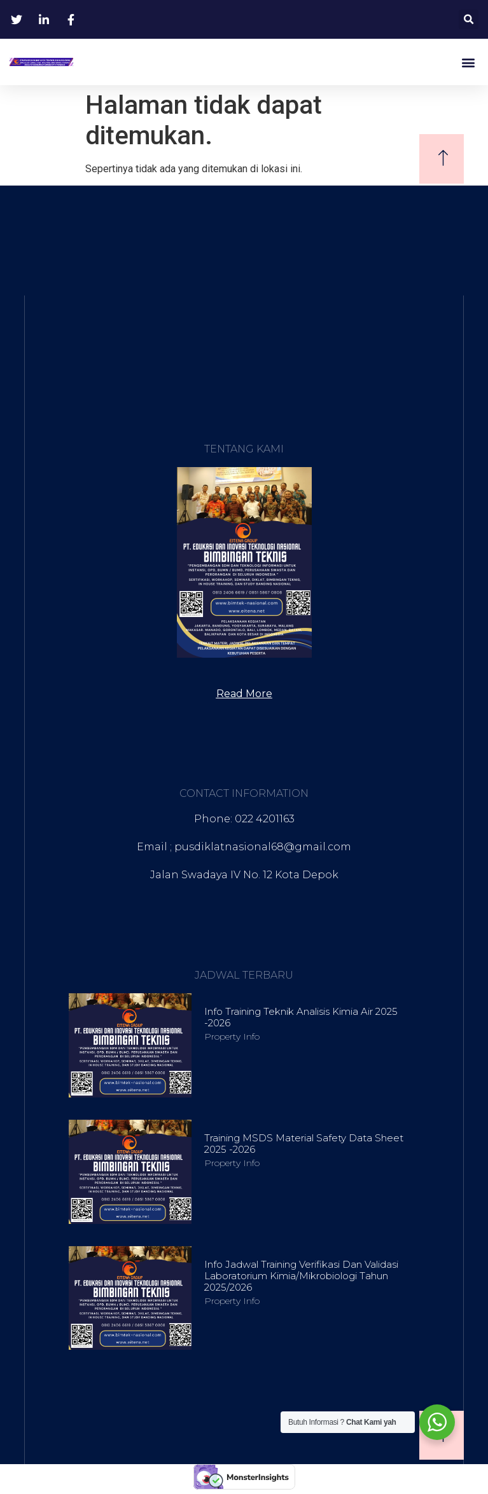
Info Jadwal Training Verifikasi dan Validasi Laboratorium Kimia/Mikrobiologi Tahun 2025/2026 (301, 1275)
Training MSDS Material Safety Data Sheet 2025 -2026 (303, 1143)
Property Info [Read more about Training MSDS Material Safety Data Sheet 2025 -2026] (232, 1163)
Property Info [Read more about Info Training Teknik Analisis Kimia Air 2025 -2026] (232, 1036)
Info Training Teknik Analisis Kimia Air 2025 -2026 (301, 1017)
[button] (468, 19)
